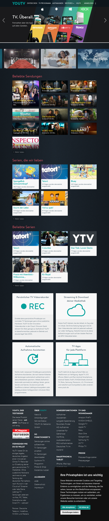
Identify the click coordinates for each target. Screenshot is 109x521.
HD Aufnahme (62, 427)
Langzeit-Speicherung (65, 421)
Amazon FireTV (84, 417)
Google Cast (83, 436)
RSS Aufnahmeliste (64, 443)
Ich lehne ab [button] (83, 507)
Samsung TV (83, 440)
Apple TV (82, 427)
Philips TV (82, 446)
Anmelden (88, 3)
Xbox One (82, 433)
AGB (36, 481)
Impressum (39, 487)
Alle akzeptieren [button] (68, 507)
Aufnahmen (57, 3)
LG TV (80, 443)
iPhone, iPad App (63, 463)
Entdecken (32, 3)
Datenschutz (39, 484)
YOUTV (18, 3)
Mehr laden (19, 152)
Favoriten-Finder (63, 424)
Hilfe (78, 3)
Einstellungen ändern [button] (70, 512)
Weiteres (69, 3)
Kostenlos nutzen (41, 470)
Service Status (40, 421)
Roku (80, 430)
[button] (95, 3)
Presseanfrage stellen (87, 457)
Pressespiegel (84, 460)
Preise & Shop (40, 467)
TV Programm (45, 3)
